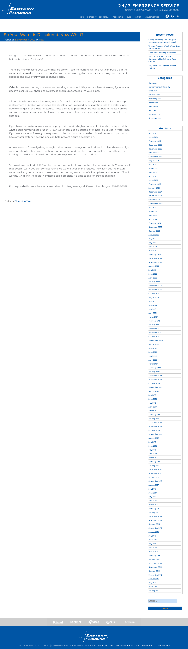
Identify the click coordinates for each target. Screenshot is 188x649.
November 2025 (155, 149)
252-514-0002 (171, 10)
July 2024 (152, 207)
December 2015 (155, 563)
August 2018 (154, 438)
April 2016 (153, 548)
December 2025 (155, 145)
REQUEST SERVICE (151, 17)
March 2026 (153, 137)
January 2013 (154, 591)
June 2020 (153, 352)
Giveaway (153, 91)
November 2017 (155, 473)
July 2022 (152, 270)
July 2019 (152, 395)
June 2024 (153, 211)
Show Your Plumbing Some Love (162, 53)
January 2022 (154, 282)
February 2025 (155, 184)
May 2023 (152, 243)
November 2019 (155, 379)
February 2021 (154, 321)
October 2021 (154, 293)
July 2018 (152, 442)
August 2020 (154, 344)
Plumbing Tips (22, 201)
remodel (152, 110)
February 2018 (154, 462)
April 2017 (153, 501)
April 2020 (153, 360)
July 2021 (152, 301)
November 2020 (155, 333)
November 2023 (155, 227)
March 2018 (153, 458)
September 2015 (155, 575)
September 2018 (155, 434)
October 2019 (154, 383)
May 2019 (152, 403)
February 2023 (155, 254)
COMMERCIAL (104, 17)
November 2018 (155, 426)
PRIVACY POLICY (129, 645)
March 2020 (153, 364)
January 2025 (154, 188)
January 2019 (154, 419)
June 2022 (153, 274)
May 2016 (152, 544)
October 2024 (154, 200)
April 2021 (153, 313)
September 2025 (155, 157)
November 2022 (155, 262)
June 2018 (153, 446)
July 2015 (152, 583)
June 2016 (153, 540)
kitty (41, 39)
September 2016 (155, 528)
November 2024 (155, 196)
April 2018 (153, 454)
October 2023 (154, 231)
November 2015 (155, 567)
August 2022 (154, 266)
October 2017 (154, 477)
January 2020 (154, 372)
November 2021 (155, 290)
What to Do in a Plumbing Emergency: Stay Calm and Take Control (162, 59)
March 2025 (153, 180)
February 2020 (155, 368)
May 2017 (152, 497)
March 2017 (153, 505)
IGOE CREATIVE (110, 645)
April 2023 (153, 247)
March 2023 (153, 250)
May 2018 (152, 450)
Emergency (153, 83)
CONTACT (137, 17)
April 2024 (153, 219)
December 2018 (155, 422)
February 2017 (154, 508)
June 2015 (153, 587)
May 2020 (153, 356)
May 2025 (152, 172)
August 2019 (154, 391)
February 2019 (154, 415)
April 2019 (153, 407)
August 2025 (154, 161)
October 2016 (154, 524)
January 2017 (154, 512)
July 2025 (152, 164)
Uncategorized (155, 118)
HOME (82, 17)
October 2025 (154, 153)
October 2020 (154, 336)
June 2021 (153, 305)
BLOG (129, 17)
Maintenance (154, 95)
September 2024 (156, 204)
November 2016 (155, 520)
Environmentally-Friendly (159, 87)
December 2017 (155, 469)
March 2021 (153, 317)
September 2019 (155, 387)
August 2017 (154, 485)
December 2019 (155, 376)
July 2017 (152, 489)
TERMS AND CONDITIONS (155, 645)
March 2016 (153, 551)
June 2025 (153, 168)
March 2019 (153, 411)
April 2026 (153, 133)
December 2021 (155, 286)
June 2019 (153, 399)
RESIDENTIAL (118, 17)
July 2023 (152, 239)
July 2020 (152, 348)
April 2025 (153, 176)
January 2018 (154, 465)
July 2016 (152, 536)
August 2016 (154, 532)
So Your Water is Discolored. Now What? (44, 34)
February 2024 (155, 223)
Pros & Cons (154, 106)
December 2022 (155, 258)
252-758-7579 (143, 10)
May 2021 (152, 309)
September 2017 (155, 481)
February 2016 (154, 555)
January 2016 (154, 559)
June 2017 (153, 493)
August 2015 (154, 579)
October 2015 (154, 571)
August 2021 (154, 297)
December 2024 (155, 192)
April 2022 (153, 278)
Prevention (153, 102)
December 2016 (155, 516)
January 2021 (154, 325)
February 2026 (155, 141)
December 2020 (155, 329)
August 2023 (154, 235)
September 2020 (156, 340)
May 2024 (153, 215)
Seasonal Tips (154, 114)
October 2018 (154, 430)
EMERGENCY (91, 17)
